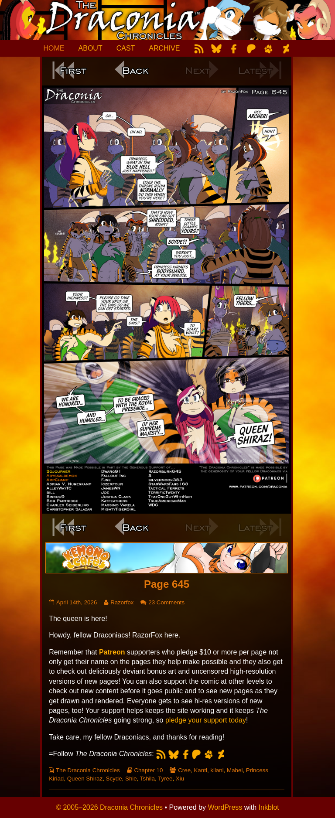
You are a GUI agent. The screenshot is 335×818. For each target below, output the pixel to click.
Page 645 (166, 584)
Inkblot (269, 807)
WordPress (225, 807)
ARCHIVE (164, 48)
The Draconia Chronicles (88, 770)
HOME (54, 48)
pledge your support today (205, 720)
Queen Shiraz (85, 778)
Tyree (165, 778)
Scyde (114, 778)
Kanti (200, 770)
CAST (125, 48)
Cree (184, 770)
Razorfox (121, 602)
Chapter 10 (148, 770)
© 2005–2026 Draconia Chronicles (109, 807)
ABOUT (91, 48)
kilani (216, 770)
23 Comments (166, 602)
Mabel (235, 770)
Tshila (147, 778)
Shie (131, 778)
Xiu (180, 778)
